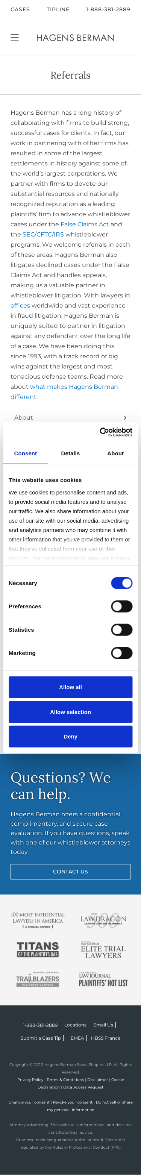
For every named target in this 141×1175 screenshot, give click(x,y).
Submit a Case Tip (41, 1038)
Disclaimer (97, 1079)
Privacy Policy (30, 1079)
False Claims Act (85, 224)
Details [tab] (70, 453)
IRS (59, 234)
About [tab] (115, 453)
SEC (29, 234)
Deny (70, 736)
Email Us (103, 1025)
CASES (20, 9)
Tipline (58, 9)
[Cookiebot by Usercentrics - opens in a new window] (100, 432)
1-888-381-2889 (108, 9)
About (23, 417)
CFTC (44, 234)
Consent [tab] (25, 453)
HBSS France (105, 1038)
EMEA (77, 1038)
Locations (75, 1025)
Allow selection (70, 711)
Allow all (70, 687)
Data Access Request (83, 1087)
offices (20, 305)
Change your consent (29, 1102)
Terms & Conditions (65, 1079)
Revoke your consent (72, 1102)
